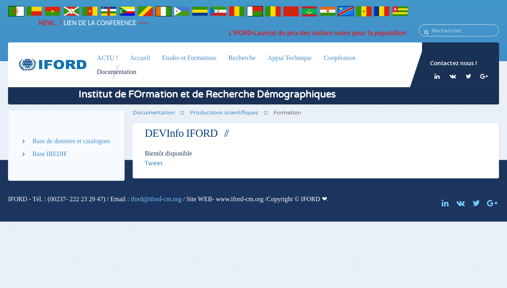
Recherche (242, 57)
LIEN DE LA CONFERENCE (96, 22)
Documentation (117, 71)
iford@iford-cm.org (156, 199)
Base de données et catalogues (71, 141)
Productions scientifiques (224, 112)
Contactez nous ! (453, 63)
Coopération (339, 57)
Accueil (140, 57)
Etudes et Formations (189, 57)
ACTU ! (107, 57)
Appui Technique (289, 57)
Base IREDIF (49, 153)
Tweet (154, 163)
